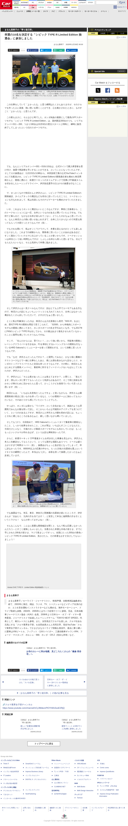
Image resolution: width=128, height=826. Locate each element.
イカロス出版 (79, 760)
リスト (23, 50)
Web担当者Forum (9, 768)
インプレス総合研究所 (11, 771)
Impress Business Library (34, 771)
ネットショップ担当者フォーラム (37, 768)
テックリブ (78, 794)
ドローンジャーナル (10, 779)
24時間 (102, 33)
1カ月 (122, 33)
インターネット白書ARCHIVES (14, 798)
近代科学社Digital (60, 794)
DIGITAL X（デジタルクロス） (36, 779)
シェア (34, 50)
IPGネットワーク (103, 783)
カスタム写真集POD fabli (109, 790)
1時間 (93, 33)
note (60, 50)
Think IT (6, 764)
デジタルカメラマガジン (12, 790)
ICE (98, 760)
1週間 (113, 33)
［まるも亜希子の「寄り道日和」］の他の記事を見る (44, 693)
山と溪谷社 (55, 779)
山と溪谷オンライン (61, 783)
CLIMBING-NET (59, 787)
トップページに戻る (43, 744)
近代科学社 (55, 790)
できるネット (8, 794)
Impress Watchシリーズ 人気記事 (108, 99)
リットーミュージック (62, 764)
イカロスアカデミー (84, 779)
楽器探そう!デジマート (62, 768)
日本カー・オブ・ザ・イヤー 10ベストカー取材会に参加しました (57, 682)
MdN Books (81, 787)
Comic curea (104, 768)
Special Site (99, 71)
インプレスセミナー (32, 775)
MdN (76, 783)
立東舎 (56, 775)
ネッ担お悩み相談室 (10, 783)
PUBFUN (100, 775)
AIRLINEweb (81, 764)
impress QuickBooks (107, 771)
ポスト (15, 50)
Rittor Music (56, 760)
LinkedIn (73, 50)
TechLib (79, 798)
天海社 (102, 764)
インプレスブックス (32, 790)
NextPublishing (30, 794)
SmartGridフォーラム (32, 764)
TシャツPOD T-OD (61, 771)
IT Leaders (7, 775)
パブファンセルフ (106, 779)
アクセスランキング (102, 30)
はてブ (47, 50)
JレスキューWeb (83, 775)
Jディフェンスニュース (85, 768)
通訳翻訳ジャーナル (84, 771)
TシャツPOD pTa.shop (108, 786)
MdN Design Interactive (85, 790)
